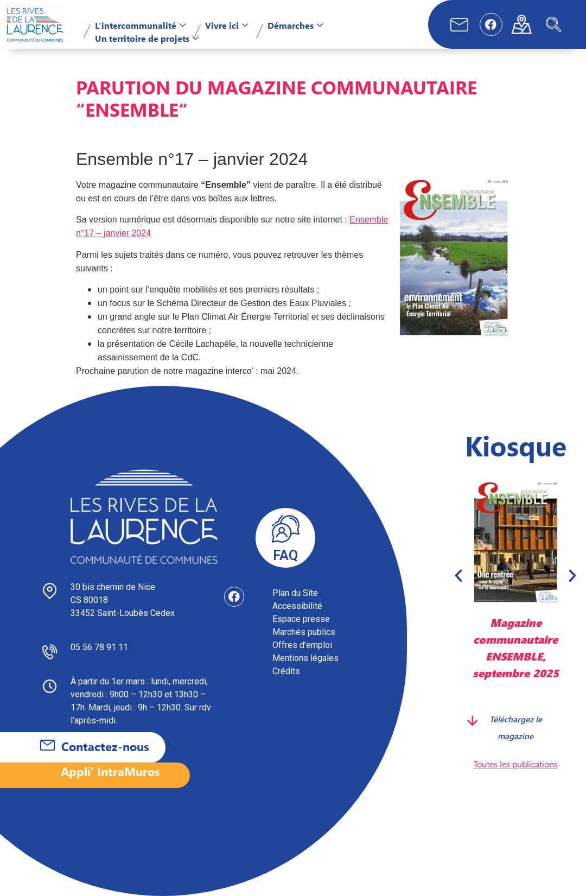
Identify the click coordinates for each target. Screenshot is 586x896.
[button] (458, 575)
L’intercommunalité (140, 25)
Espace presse (301, 619)
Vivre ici (226, 25)
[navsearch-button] (553, 24)
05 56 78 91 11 (99, 647)
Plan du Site (295, 593)
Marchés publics (303, 632)
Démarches (295, 25)
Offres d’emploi (302, 645)
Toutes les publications (516, 764)
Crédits (286, 671)
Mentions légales (305, 658)
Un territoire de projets (147, 38)
